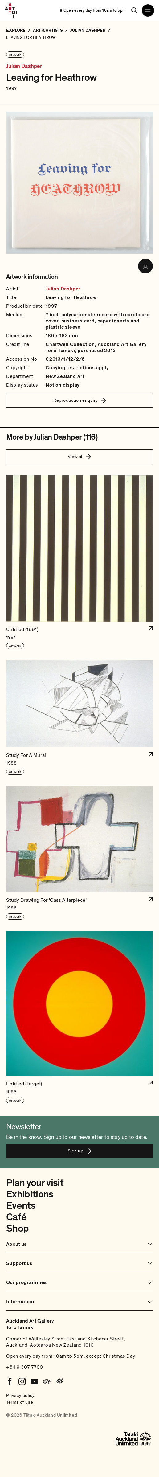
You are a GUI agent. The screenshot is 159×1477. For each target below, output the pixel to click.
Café (16, 1217)
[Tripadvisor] (47, 1381)
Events (20, 1205)
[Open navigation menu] (148, 10)
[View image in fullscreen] (145, 266)
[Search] (134, 10)
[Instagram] (22, 1381)
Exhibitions (30, 1194)
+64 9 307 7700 (24, 1367)
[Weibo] (59, 1381)
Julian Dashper (24, 66)
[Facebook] (10, 1381)
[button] (79, 562)
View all (80, 456)
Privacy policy (20, 1395)
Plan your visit (34, 1183)
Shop (17, 1228)
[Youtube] (34, 1381)
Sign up (79, 1151)
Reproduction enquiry (79, 400)
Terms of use (19, 1402)
